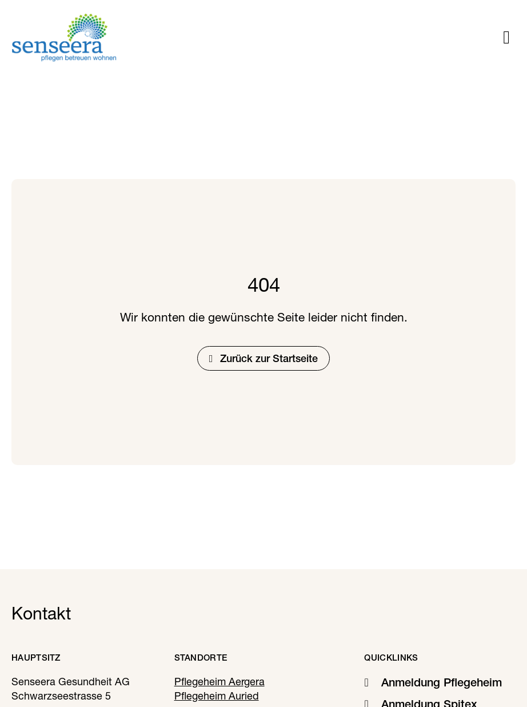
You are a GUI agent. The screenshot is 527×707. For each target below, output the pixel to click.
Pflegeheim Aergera (219, 681)
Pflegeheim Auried (216, 695)
